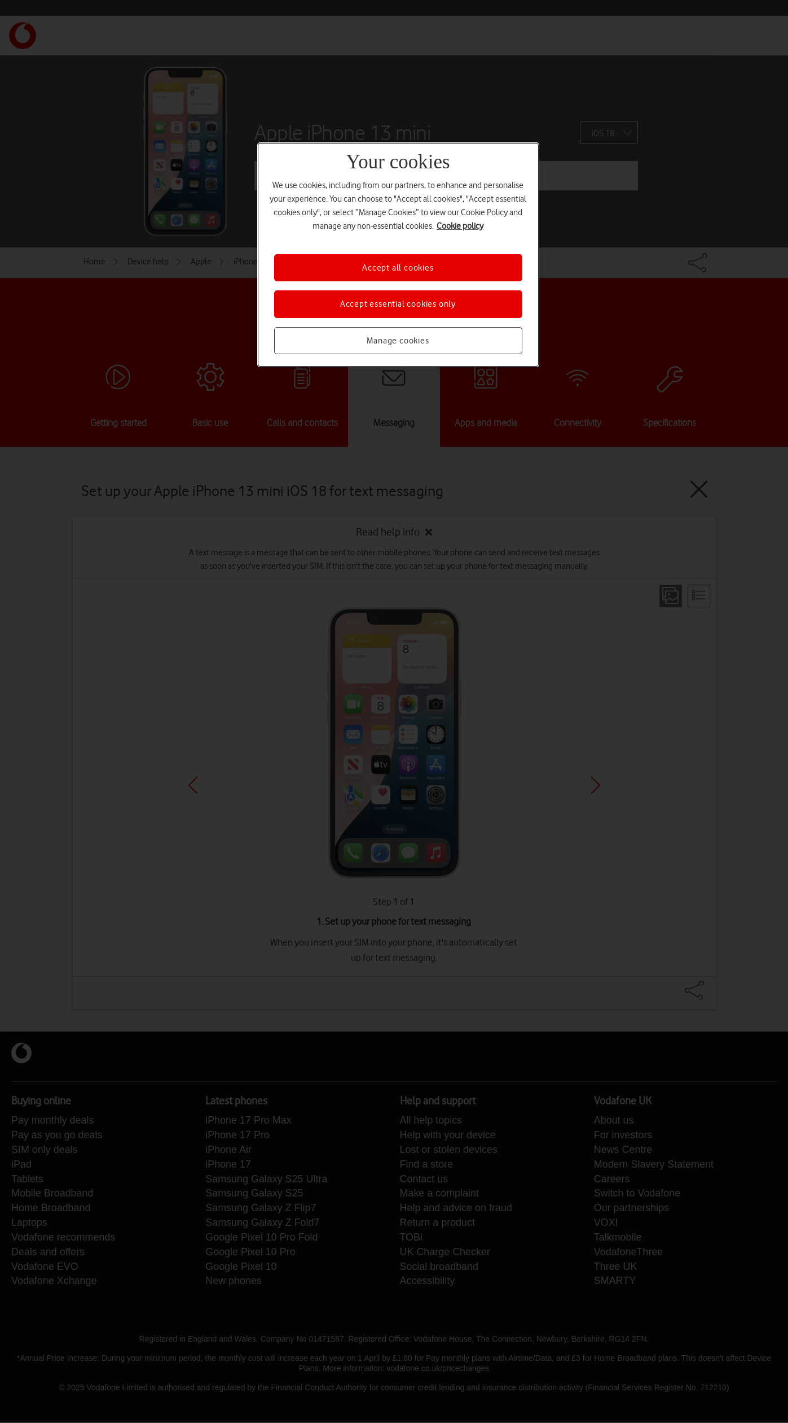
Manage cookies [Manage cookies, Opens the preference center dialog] (398, 341)
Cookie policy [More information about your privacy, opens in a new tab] (460, 226)
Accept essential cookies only (398, 304)
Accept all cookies (397, 268)
